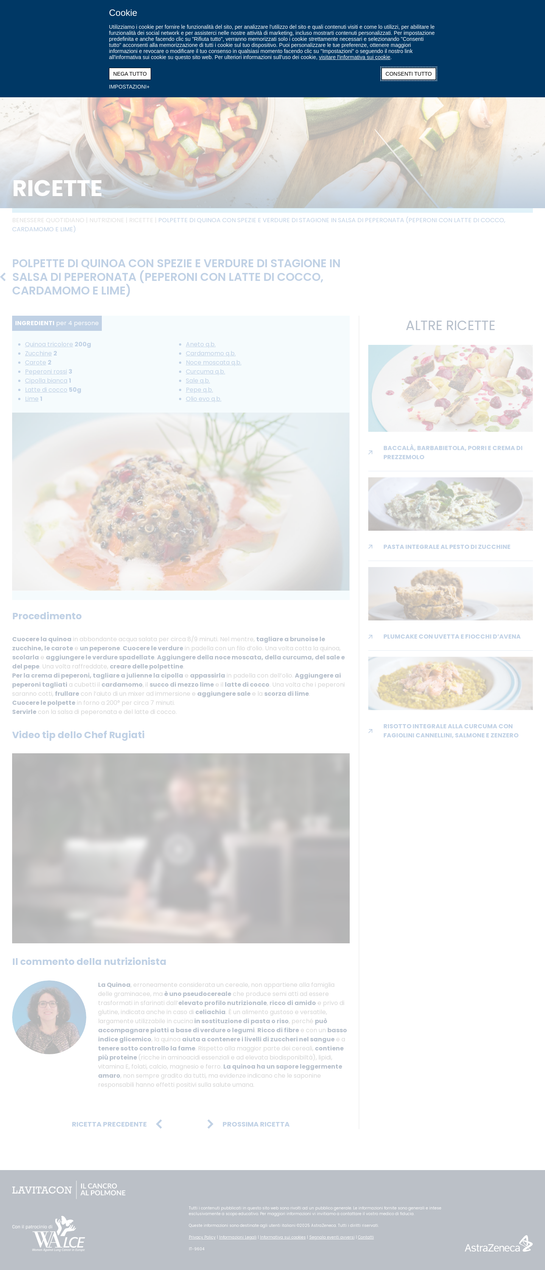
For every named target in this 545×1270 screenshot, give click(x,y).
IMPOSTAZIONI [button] (127, 87)
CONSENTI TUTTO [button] (409, 74)
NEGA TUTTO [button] (130, 74)
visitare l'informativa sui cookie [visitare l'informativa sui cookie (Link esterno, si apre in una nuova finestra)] (355, 57)
